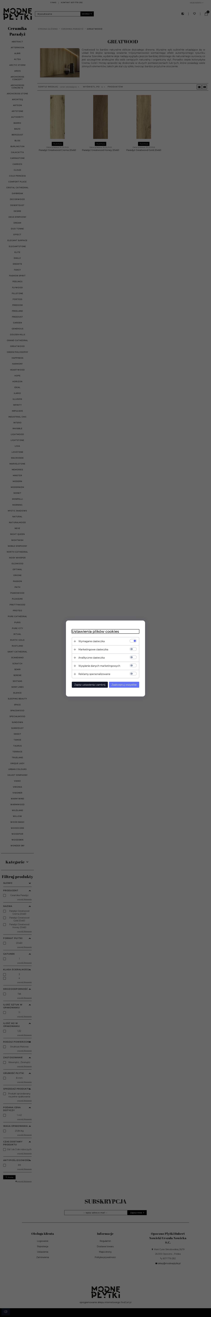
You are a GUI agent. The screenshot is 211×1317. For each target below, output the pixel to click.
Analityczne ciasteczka (91, 657)
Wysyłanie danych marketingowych (99, 666)
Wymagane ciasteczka (91, 641)
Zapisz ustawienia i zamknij (89, 684)
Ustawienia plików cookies (95, 631)
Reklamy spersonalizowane (94, 674)
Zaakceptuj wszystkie (124, 684)
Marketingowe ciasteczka (93, 649)
